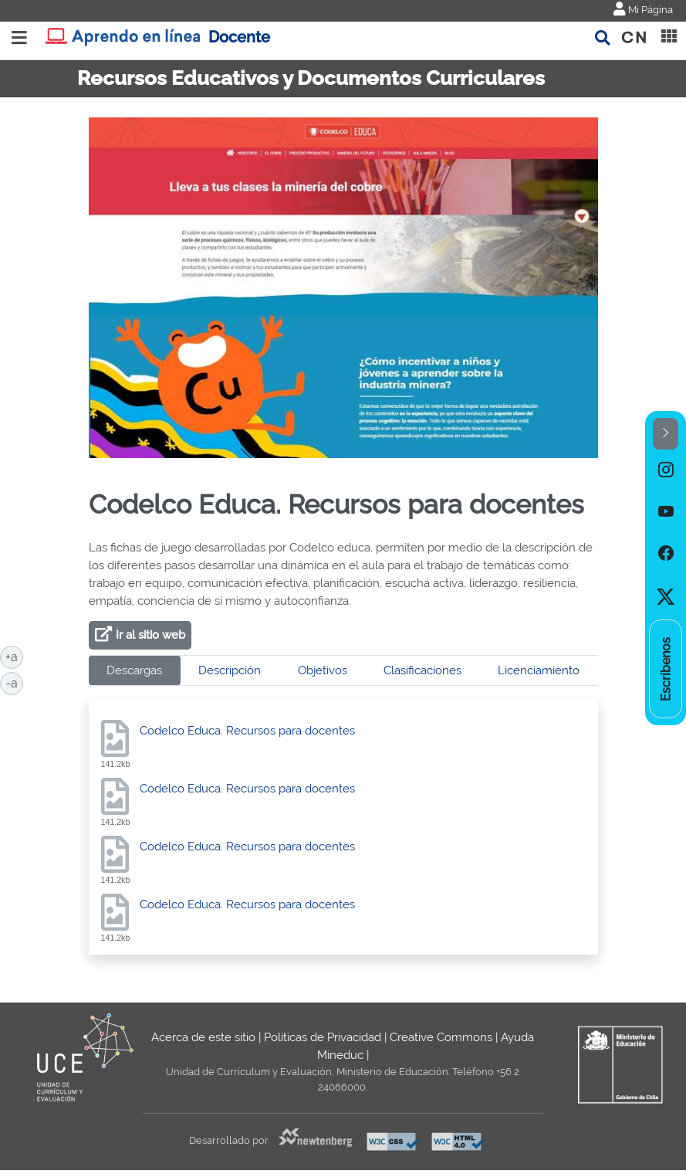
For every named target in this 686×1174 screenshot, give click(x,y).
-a (14, 682)
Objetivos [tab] (322, 670)
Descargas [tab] (134, 670)
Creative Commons (441, 1037)
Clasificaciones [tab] (422, 670)
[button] (665, 434)
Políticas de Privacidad (322, 1037)
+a (14, 655)
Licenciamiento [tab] (539, 670)
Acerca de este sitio (203, 1037)
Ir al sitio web (150, 635)
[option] (665, 470)
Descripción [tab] (229, 670)
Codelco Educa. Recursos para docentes (247, 731)
